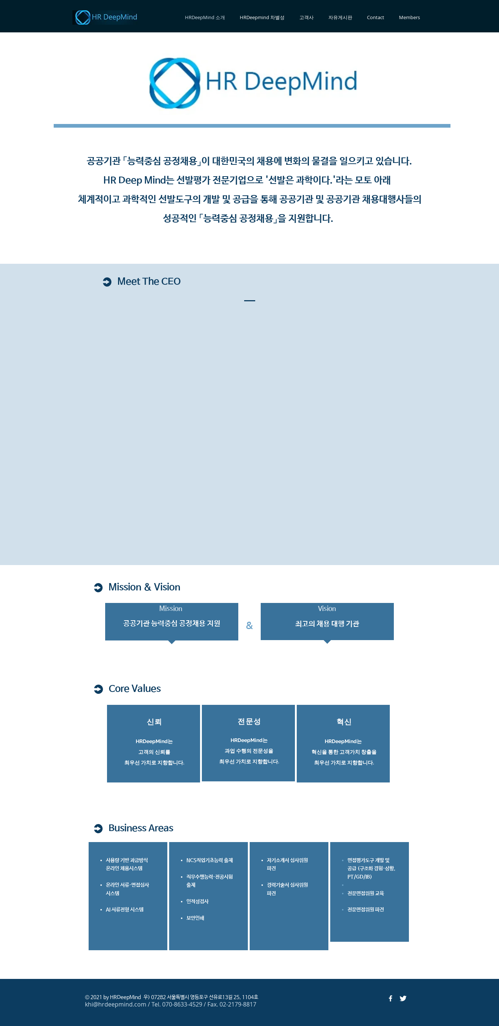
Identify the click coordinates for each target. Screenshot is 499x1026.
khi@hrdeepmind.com (115, 1004)
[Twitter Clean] (403, 998)
